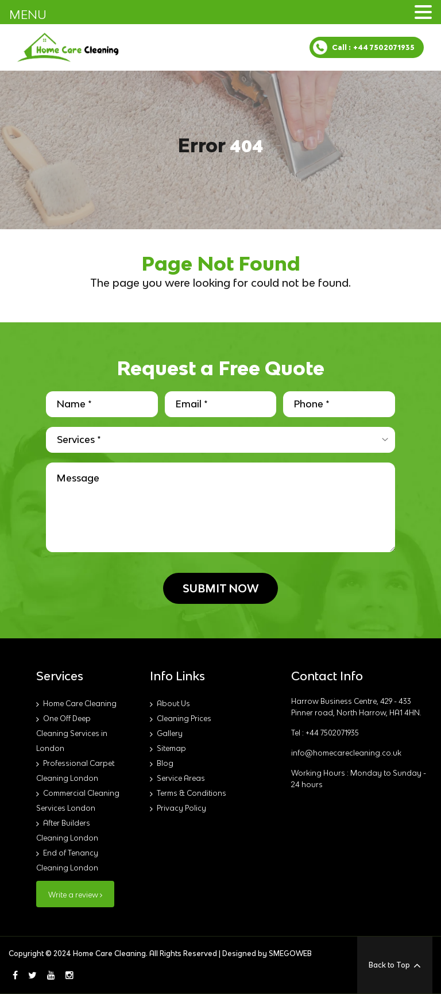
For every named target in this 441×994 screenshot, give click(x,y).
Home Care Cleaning (80, 703)
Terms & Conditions (191, 793)
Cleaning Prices (184, 718)
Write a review (75, 895)
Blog (165, 763)
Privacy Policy (181, 808)
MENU (28, 14)
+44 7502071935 (384, 47)
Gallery (170, 733)
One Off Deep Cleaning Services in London (71, 733)
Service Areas (181, 778)
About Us (173, 703)
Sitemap (171, 748)
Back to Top (395, 965)
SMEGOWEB (290, 953)
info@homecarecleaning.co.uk (346, 753)
